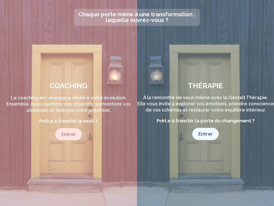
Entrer (68, 134)
